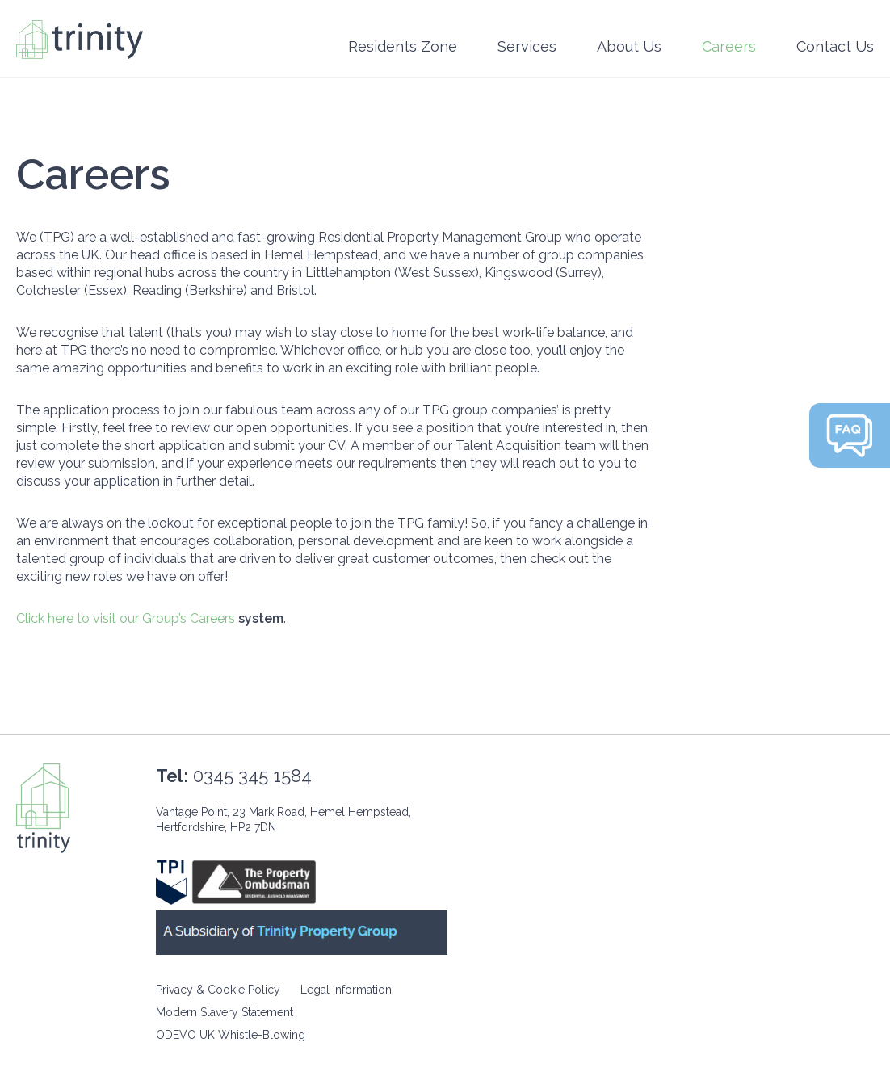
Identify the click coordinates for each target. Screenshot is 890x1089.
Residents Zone (402, 46)
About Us (629, 46)
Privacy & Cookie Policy (218, 989)
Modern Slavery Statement (224, 1012)
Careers (729, 46)
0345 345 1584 (252, 775)
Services (526, 46)
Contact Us (835, 46)
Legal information (346, 989)
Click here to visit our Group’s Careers (125, 618)
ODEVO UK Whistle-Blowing (230, 1034)
